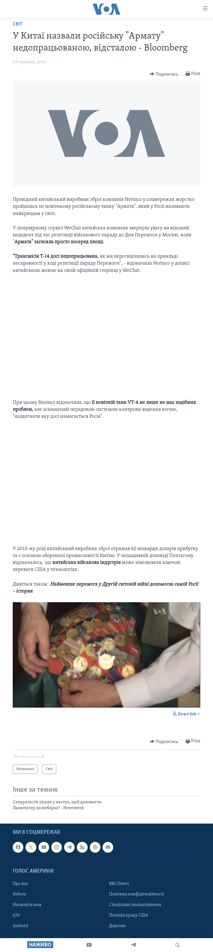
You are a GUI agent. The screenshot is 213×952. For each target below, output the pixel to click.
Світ (17, 24)
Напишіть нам (27, 905)
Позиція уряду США (128, 915)
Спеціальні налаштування (135, 905)
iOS (16, 915)
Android (20, 926)
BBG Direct (119, 884)
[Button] (164, 74)
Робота (19, 894)
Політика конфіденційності (136, 894)
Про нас (20, 884)
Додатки (117, 926)
